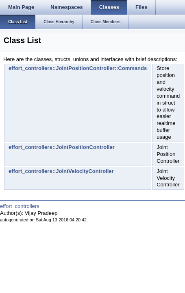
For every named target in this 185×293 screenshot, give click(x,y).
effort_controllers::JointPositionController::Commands (78, 68)
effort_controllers (19, 206)
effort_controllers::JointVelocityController (61, 171)
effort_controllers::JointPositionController (62, 147)
